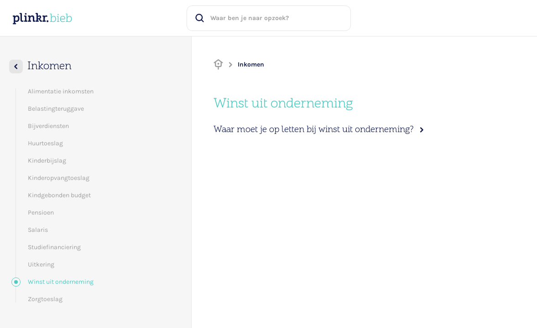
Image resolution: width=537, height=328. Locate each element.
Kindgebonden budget (59, 195)
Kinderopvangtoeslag (58, 178)
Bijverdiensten (48, 126)
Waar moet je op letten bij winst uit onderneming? (320, 129)
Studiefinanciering (54, 247)
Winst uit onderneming (55, 282)
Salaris (38, 230)
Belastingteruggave (56, 109)
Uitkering (41, 264)
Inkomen (251, 64)
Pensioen (41, 212)
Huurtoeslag (45, 143)
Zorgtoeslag (45, 299)
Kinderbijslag (47, 160)
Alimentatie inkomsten (61, 91)
